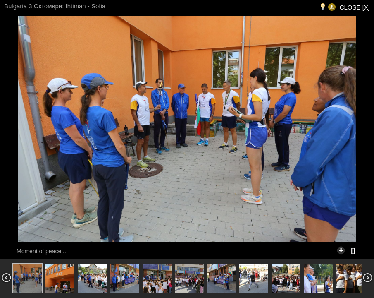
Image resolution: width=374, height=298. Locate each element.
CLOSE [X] (355, 7)
